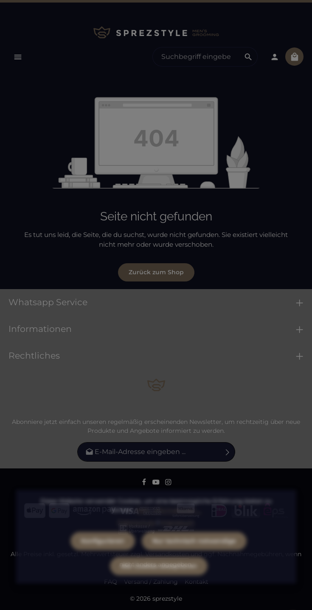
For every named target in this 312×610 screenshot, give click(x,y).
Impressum (177, 537)
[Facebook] (145, 483)
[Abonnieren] (227, 452)
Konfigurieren (102, 556)
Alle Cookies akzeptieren (159, 581)
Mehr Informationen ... (168, 525)
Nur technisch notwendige (194, 556)
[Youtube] (156, 483)
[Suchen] (248, 57)
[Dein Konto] (274, 56)
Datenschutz (136, 537)
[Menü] (17, 56)
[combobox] (196, 57)
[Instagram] (168, 483)
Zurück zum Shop (156, 272)
